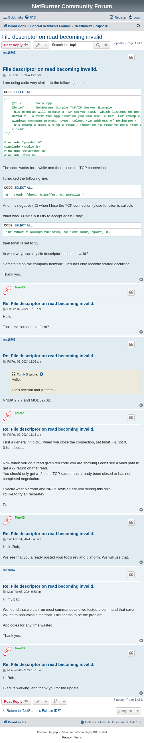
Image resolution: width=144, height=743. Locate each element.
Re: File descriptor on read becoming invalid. (48, 303)
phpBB (57, 732)
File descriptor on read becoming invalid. (52, 37)
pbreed (19, 413)
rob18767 (9, 52)
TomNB (20, 287)
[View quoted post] (41, 374)
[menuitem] (30, 17)
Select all (23, 92)
